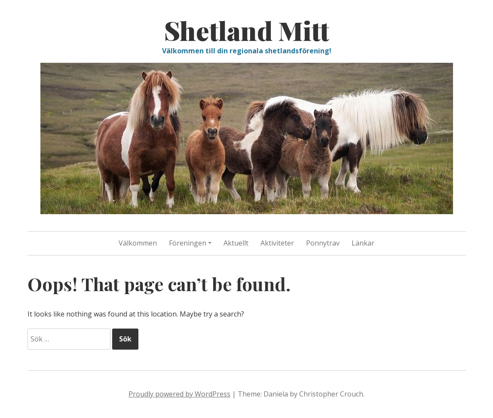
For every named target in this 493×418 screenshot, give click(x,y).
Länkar (363, 243)
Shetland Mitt (246, 30)
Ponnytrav (323, 243)
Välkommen (138, 243)
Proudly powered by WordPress (179, 394)
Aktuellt (236, 243)
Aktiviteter (277, 243)
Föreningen (187, 243)
